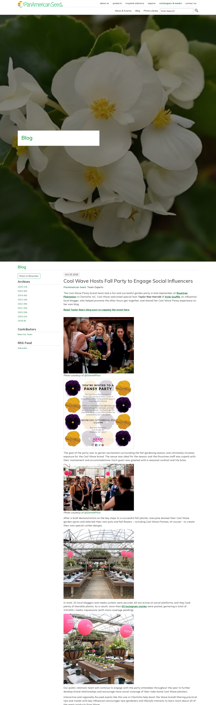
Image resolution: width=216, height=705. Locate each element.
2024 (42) (22, 295)
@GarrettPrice (92, 375)
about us (104, 3)
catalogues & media (170, 3)
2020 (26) (22, 312)
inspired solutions (134, 3)
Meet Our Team (25, 334)
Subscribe (22, 348)
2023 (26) (22, 299)
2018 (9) (22, 321)
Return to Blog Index (29, 276)
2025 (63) (22, 291)
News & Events (123, 10)
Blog (137, 10)
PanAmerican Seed (75, 287)
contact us (191, 3)
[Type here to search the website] (176, 10)
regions (152, 3)
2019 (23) (22, 316)
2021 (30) (22, 308)
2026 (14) (22, 287)
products (117, 3)
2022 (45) (22, 304)
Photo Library (151, 10)
